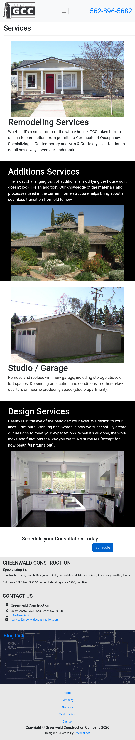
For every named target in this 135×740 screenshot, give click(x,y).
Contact (68, 721)
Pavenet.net (82, 733)
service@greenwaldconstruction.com (35, 619)
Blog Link (14, 636)
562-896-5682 (111, 11)
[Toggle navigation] (64, 11)
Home (73, 693)
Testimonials (67, 714)
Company (68, 700)
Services (67, 707)
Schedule (102, 547)
